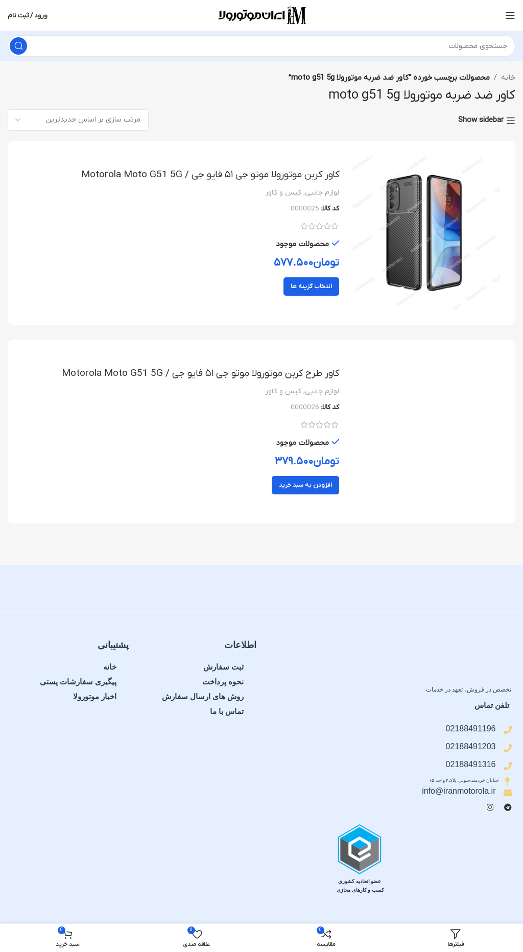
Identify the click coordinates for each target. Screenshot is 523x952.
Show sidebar (481, 120)
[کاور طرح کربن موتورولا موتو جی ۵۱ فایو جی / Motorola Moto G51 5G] (423, 432)
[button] (305, 486)
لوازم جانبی (322, 193)
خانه (508, 78)
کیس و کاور (283, 193)
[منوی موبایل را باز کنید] (510, 15)
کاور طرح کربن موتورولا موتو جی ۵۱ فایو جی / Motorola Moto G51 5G (195, 373)
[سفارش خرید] (78, 120)
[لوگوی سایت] (261, 15)
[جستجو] (261, 46)
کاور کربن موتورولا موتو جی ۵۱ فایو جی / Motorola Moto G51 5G (204, 174)
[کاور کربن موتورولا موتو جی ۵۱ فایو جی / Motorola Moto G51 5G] (423, 233)
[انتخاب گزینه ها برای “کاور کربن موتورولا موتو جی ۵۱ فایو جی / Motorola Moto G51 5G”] (311, 286)
